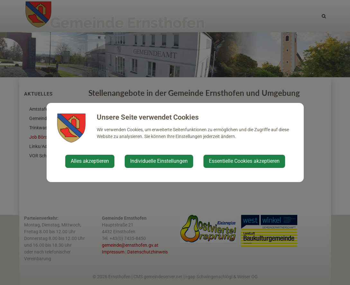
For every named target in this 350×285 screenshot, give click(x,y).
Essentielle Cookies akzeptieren (244, 161)
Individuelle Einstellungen (159, 161)
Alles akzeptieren (90, 161)
